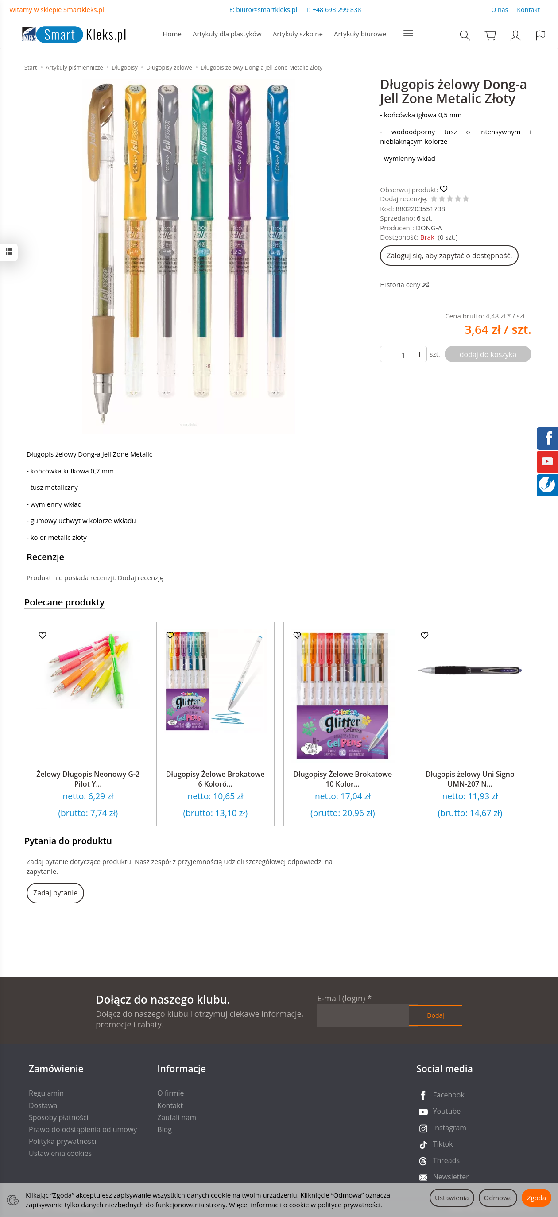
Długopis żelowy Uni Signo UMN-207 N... (470, 779)
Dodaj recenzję (141, 577)
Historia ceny (404, 284)
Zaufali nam (176, 1117)
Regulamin (46, 1093)
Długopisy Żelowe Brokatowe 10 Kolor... (342, 779)
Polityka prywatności (63, 1141)
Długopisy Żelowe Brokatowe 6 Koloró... (215, 779)
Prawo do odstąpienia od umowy (83, 1129)
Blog (164, 1129)
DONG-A (429, 227)
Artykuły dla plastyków (227, 33)
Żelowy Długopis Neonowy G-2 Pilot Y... (88, 779)
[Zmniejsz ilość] (419, 354)
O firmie (170, 1093)
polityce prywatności (349, 1204)
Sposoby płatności (59, 1117)
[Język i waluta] (541, 35)
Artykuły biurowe (360, 33)
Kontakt (528, 9)
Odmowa (498, 1197)
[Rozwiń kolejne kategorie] (408, 34)
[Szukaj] (465, 35)
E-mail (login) (341, 998)
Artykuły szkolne (298, 33)
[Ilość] (403, 354)
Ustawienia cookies (60, 1153)
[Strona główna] (65, 33)
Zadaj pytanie (55, 893)
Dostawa (43, 1105)
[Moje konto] (515, 35)
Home (172, 33)
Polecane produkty (64, 602)
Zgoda (536, 1197)
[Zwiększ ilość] (387, 354)
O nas (499, 9)
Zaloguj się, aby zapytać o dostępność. (449, 255)
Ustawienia (452, 1197)
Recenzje (45, 557)
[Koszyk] (490, 35)
